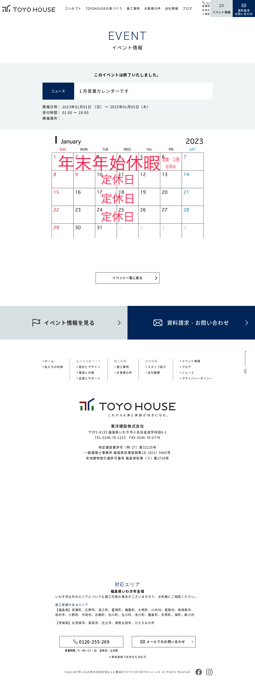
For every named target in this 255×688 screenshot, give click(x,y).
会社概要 (154, 372)
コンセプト (73, 8)
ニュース (188, 372)
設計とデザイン (90, 367)
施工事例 (133, 8)
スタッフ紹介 (157, 367)
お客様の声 (152, 8)
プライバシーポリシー (197, 378)
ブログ (188, 8)
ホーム (49, 361)
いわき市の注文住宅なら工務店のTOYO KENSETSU (115, 672)
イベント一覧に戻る (127, 277)
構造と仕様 (86, 372)
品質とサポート (90, 378)
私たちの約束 (54, 367)
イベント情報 (191, 361)
